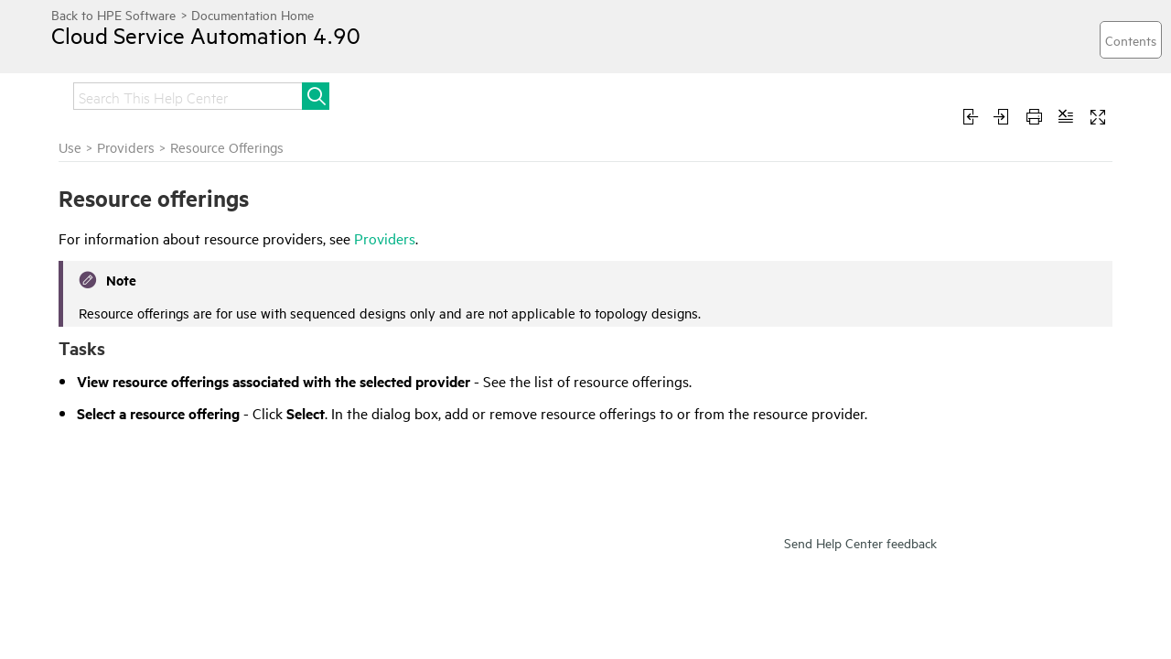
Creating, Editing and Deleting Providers (161, 250)
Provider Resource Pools (145, 358)
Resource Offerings (130, 333)
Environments (115, 473)
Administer (311, 93)
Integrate (211, 93)
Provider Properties (131, 283)
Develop (586, 93)
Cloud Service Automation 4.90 (224, 48)
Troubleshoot (481, 93)
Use (391, 93)
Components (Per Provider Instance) (152, 390)
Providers (95, 217)
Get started (111, 93)
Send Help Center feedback (860, 583)
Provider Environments (141, 308)
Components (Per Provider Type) (170, 424)
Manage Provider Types (143, 448)
